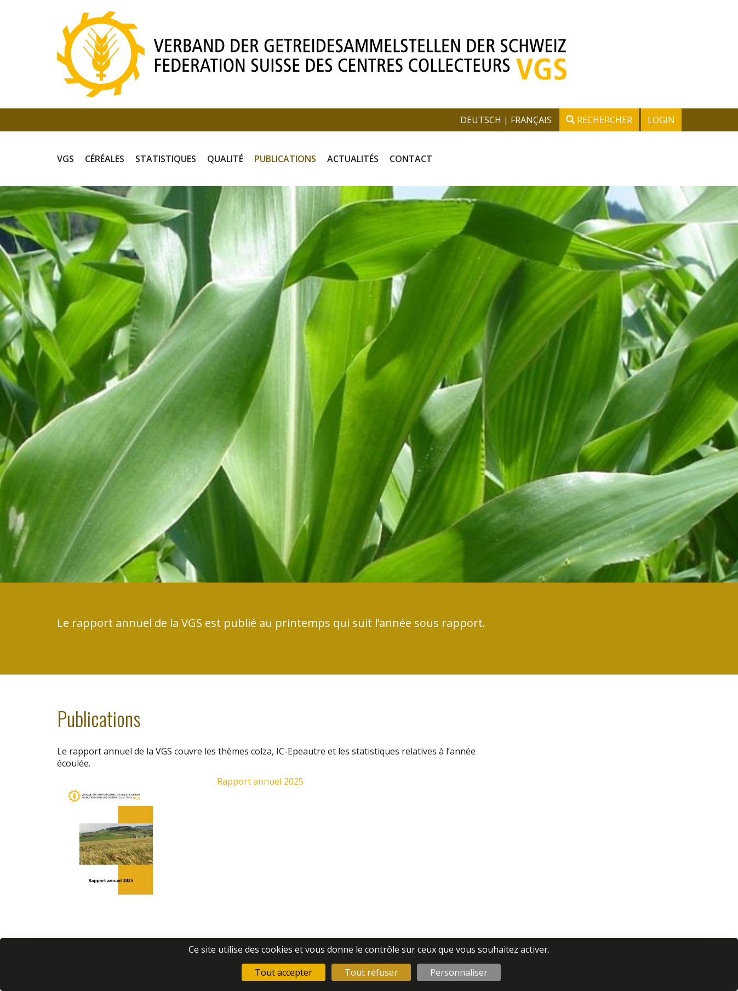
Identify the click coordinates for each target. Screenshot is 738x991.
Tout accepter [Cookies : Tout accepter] (283, 972)
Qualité (225, 159)
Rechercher (599, 120)
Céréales (104, 159)
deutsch (482, 120)
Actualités (353, 159)
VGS (65, 159)
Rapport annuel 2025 (260, 781)
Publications (285, 159)
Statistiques (165, 159)
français (531, 120)
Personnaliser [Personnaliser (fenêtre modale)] (459, 972)
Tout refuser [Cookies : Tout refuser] (371, 972)
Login (661, 120)
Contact (411, 159)
